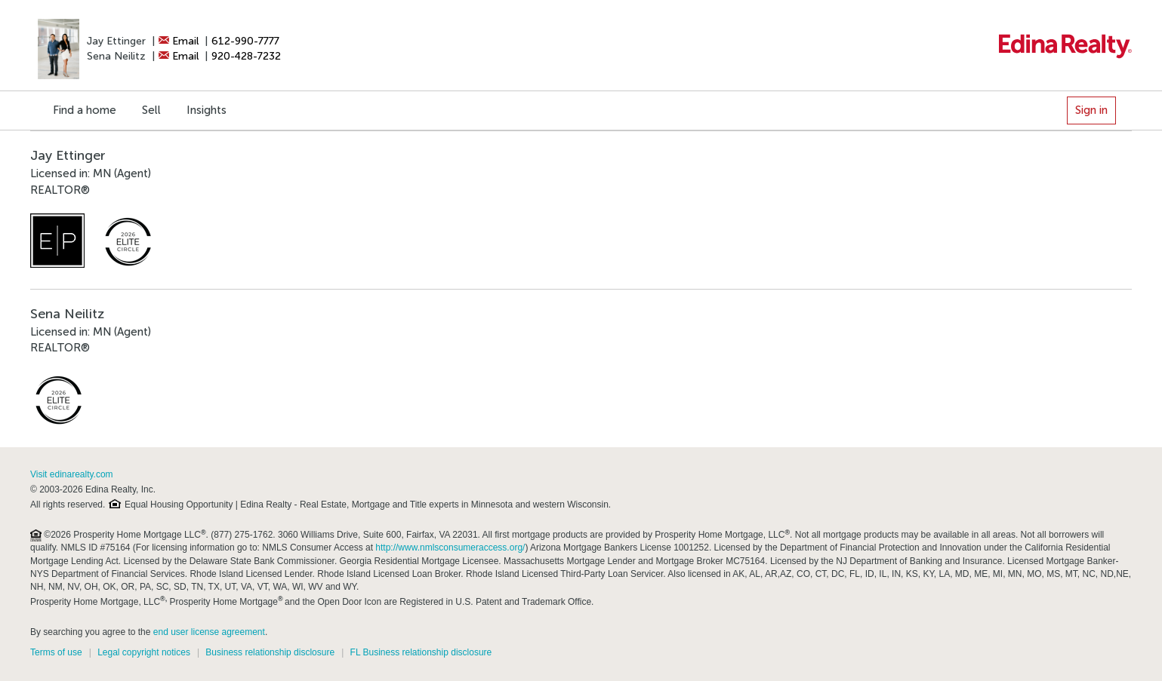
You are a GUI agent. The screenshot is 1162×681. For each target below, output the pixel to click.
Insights (206, 110)
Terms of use (56, 652)
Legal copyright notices (143, 652)
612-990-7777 (245, 41)
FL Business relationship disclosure (421, 652)
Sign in (1091, 110)
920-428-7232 (246, 56)
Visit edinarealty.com (71, 474)
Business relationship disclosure (269, 652)
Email (179, 41)
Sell (151, 110)
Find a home (84, 110)
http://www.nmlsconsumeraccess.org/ (450, 547)
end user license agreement (209, 632)
